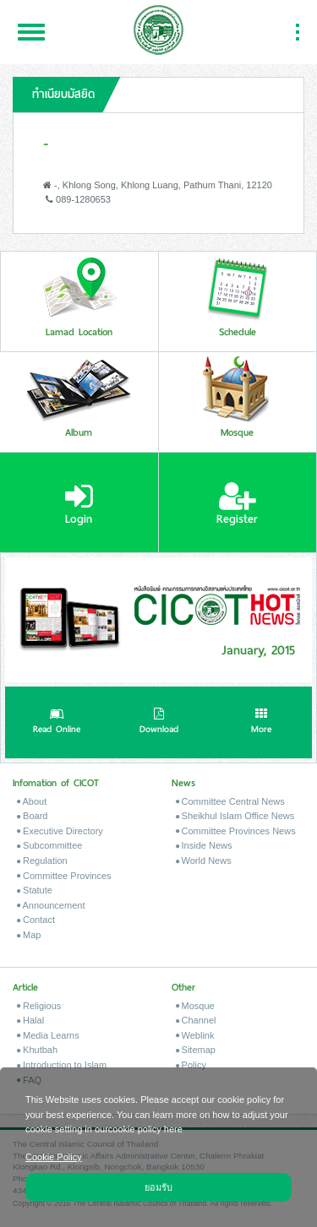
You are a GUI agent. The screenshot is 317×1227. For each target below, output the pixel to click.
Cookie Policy (53, 1156)
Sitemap (196, 1050)
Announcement (51, 905)
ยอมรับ (158, 1186)
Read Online (56, 723)
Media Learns (48, 1035)
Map (29, 935)
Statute (34, 890)
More (261, 723)
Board (32, 816)
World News (204, 860)
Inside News (204, 845)
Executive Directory (60, 831)
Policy (191, 1065)
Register (237, 504)
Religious (39, 1006)
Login (79, 504)
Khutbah (37, 1050)
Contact (36, 920)
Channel (196, 1020)
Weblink (195, 1035)
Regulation (42, 860)
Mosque (195, 1006)
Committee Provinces (64, 876)
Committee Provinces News (236, 831)
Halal (30, 1020)
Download (158, 723)
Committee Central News (230, 801)
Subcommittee (49, 845)
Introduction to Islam (62, 1065)
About (31, 801)
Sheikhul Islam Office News (235, 816)
